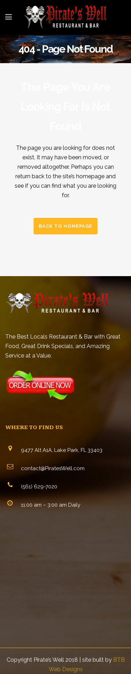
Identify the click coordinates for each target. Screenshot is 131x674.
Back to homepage (65, 226)
